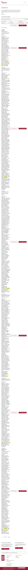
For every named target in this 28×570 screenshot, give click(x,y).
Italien (2, 236)
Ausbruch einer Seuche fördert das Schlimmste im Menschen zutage (5, 203)
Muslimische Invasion (4, 424)
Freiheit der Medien (4, 329)
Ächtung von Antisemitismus (5, 383)
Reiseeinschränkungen (4, 159)
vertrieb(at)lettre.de (8, 565)
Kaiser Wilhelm (3, 124)
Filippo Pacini (3, 104)
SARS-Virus (6, 264)
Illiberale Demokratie (5, 379)
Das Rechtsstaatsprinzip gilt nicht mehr (5, 389)
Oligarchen (6, 350)
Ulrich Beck (4, 441)
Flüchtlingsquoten (3, 328)
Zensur (2, 531)
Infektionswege (7, 119)
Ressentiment (6, 436)
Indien (2, 117)
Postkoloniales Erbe (4, 432)
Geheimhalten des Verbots (4, 476)
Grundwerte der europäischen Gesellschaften (5, 405)
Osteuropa (2, 429)
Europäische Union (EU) (4, 321)
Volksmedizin (3, 178)
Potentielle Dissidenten (4, 504)
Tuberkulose (3, 174)
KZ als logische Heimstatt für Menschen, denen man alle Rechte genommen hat (5, 39)
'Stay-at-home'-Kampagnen (5, 271)
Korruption (7, 340)
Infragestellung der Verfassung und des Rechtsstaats (5, 335)
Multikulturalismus (3, 346)
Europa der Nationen (4, 319)
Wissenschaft (6, 183)
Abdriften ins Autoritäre (4, 300)
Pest (5, 152)
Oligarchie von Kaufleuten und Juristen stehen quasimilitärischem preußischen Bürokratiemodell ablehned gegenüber (5, 148)
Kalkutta (7, 124)
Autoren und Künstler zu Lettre (10, 560)
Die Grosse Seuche (5, 191)
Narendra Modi (3, 246)
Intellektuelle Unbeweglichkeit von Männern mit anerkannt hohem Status (5, 122)
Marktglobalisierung (4, 421)
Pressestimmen (8, 561)
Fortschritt (6, 104)
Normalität (2, 249)
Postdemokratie (3, 353)
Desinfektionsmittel (4, 91)
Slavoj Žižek (3, 448)
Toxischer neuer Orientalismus (5, 276)
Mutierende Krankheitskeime (5, 245)
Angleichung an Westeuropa (5, 384)
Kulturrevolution (7, 418)
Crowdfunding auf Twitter (4, 209)
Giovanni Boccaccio (6, 230)
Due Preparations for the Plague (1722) (5, 215)
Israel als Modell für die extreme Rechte (5, 56)
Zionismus (6, 65)
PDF (5, 548)
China (5, 207)
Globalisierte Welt (3, 110)
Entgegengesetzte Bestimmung (5, 469)
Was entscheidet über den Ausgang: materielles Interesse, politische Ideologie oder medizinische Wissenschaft (5, 180)
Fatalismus (8, 103)
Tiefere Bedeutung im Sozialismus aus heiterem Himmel (4, 274)
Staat (2, 440)
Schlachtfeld (3, 164)
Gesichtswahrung (3, 227)
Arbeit (5, 307)
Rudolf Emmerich (5, 161)
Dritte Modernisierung (4, 315)
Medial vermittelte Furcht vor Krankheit (4, 242)
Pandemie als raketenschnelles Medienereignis (4, 253)
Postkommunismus (4, 354)
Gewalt (8, 478)
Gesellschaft (5, 478)
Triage (8, 279)
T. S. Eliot (7, 516)
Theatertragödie (3, 171)
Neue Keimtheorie (3, 141)
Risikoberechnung (3, 160)
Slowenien (2, 514)
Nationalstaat (7, 426)
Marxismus (2, 493)
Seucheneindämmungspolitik (5, 166)
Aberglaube (2, 74)
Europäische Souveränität (4, 320)
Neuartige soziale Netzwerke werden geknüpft (5, 248)
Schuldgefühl (6, 61)
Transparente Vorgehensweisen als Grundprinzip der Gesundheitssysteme (5, 278)
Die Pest (5, 213)
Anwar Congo (5, 457)
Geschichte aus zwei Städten (5, 225)
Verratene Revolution (4, 372)
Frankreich (7, 398)
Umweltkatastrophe (6, 280)
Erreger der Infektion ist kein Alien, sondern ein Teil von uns (5, 102)
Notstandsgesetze (7, 249)
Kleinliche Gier (3, 237)
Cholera (6, 84)
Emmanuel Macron (7, 217)
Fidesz (6, 326)
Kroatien (7, 489)
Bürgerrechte (7, 46)
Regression (2, 355)
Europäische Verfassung (4, 322)
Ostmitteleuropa (7, 429)
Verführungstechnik (4, 524)
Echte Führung (6, 216)
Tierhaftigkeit (5, 519)
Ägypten (6, 74)
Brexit (4, 386)
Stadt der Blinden (7, 270)
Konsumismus (4, 489)
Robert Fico (6, 355)
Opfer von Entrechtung (4, 60)
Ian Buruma (3, 29)
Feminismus (3, 397)
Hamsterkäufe (6, 232)
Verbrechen (3, 523)
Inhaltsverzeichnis (14, 47)
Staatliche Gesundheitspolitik (5, 169)
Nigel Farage (6, 348)
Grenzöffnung (8, 403)
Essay (2, 35)
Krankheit (2, 129)
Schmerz (2, 265)
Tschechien (2, 364)
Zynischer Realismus (6, 533)
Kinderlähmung (8, 126)
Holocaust (8, 52)
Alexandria (5, 77)
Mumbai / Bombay (6, 140)
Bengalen (8, 81)
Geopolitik (7, 400)
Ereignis (2, 470)
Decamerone (7, 210)
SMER (9, 360)
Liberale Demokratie (4, 490)
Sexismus (6, 512)
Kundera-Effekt (3, 419)
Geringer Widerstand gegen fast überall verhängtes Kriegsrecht (5, 223)
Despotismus (5, 464)
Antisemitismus (3, 44)
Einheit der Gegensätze (4, 468)
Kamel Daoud (6, 412)
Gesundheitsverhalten (4, 108)
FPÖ (7, 328)
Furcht (7, 221)
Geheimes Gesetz (6, 475)
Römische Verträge (3, 356)
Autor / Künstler (3, 21)
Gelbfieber (6, 106)
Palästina (2, 61)
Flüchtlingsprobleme (4, 327)
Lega (8, 344)
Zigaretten (5, 531)
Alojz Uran (2, 455)
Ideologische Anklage (4, 53)
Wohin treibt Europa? (5, 295)
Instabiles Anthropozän (4, 120)
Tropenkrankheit (7, 173)
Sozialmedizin (6, 168)
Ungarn (7, 441)
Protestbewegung (3, 433)
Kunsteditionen (17, 557)
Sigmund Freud (7, 513)
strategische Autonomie (4, 361)
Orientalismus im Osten (4, 251)
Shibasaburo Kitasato (4, 167)
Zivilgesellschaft (3, 375)
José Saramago (6, 236)
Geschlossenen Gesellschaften (5, 401)
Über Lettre (7, 556)
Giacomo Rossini (3, 479)
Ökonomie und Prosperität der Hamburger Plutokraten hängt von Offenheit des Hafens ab (5, 144)
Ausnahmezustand (6, 204)
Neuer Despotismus (7, 248)
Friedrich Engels (3, 105)
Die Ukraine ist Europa (4, 313)
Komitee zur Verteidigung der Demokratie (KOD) (5, 415)
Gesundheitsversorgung (4, 109)
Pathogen (8, 151)
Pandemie (7, 150)
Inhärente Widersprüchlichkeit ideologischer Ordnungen (5, 483)
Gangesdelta (7, 105)
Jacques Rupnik (3, 294)
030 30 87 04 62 (10, 564)
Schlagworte (20, 21)
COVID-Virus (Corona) (6, 208)
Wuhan (5, 291)
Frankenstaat (3, 398)
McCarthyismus (3, 59)
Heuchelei (5, 52)
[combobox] (5, 23)
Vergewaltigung (3, 525)
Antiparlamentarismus (4, 305)
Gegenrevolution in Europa (5, 330)
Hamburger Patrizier (4, 112)
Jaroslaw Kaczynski (5, 410)
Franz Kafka (4, 472)
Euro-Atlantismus (6, 318)
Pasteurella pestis (3, 151)
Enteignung (2, 393)
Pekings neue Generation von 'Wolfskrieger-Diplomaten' (5, 256)
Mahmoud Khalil (3, 58)
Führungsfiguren (3, 221)
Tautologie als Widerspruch (5, 517)
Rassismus (2, 507)
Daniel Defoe (3, 210)
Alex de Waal (3, 67)
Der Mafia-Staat (7, 312)
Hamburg (5, 111)
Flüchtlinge (6, 397)
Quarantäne (8, 158)
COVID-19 (7, 87)
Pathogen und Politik (5, 68)
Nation (8, 346)
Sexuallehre (3, 513)
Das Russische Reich (6, 389)
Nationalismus (3, 426)
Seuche (2, 266)
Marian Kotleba (6, 420)
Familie (6, 325)
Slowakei (6, 360)
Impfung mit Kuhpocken (4, 116)
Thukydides (7, 272)
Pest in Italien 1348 (4, 154)
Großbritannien (3, 404)
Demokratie (5, 48)
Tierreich (2, 520)
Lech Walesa (6, 344)
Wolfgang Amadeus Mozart (5, 530)
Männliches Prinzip (6, 492)
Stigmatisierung (3, 272)
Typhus (2, 280)
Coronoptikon (3, 87)
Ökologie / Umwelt (3, 427)
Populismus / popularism (4, 431)
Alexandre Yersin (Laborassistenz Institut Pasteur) (4, 76)
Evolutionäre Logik (3, 103)
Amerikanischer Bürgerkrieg (5, 78)
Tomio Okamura (6, 363)
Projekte (17, 556)
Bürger (5, 206)
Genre (11, 21)
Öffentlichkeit (3, 500)
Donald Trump (7, 94)
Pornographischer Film (4, 503)
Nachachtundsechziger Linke (5, 425)
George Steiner (3, 51)
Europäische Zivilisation (6, 396)
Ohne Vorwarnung (3, 250)
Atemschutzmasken (6, 199)
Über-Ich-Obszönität (7, 520)
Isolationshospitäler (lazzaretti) (5, 123)
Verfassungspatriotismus (4, 371)
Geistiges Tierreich (3, 477)
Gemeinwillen (3, 400)
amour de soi (6, 455)
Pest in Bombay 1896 (6, 153)
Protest (6, 259)
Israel (7, 55)
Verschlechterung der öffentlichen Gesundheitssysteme (4, 285)
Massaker (6, 493)
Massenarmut (3, 241)
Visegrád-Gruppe (3, 374)
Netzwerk (7, 557)
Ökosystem (2, 146)
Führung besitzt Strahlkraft (5, 220)
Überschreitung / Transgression (5, 521)
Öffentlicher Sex (3, 499)
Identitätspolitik (6, 408)
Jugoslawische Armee (4, 486)
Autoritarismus (3, 458)
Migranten (8, 422)
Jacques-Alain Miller (4, 484)
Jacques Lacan (6, 485)
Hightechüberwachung (4, 113)
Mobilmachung (6, 244)
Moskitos (2, 140)
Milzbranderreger (7, 139)
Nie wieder (7, 59)
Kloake (2, 127)
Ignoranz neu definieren (4, 115)
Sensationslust (6, 265)
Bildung (2, 82)
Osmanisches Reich (4, 428)
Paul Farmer (3, 152)
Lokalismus (6, 134)
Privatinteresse (3, 505)
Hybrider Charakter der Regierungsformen (4, 333)
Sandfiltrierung (6, 162)
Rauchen (6, 507)
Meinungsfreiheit (3, 422)
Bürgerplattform (7, 387)
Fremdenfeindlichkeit (4, 399)
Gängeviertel (3, 106)
